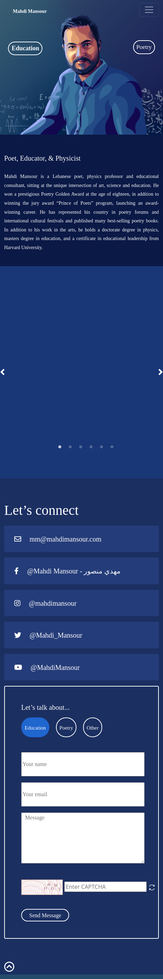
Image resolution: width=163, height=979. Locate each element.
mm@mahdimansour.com (57, 539)
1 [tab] (59, 447)
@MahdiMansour (47, 667)
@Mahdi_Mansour (48, 635)
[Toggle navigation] (149, 10)
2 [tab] (70, 447)
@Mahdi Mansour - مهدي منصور (67, 571)
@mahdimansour (45, 603)
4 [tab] (91, 447)
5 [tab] (101, 447)
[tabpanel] (81, 372)
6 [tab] (111, 447)
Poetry (144, 47)
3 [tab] (80, 447)
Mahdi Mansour (30, 11)
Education (25, 48)
